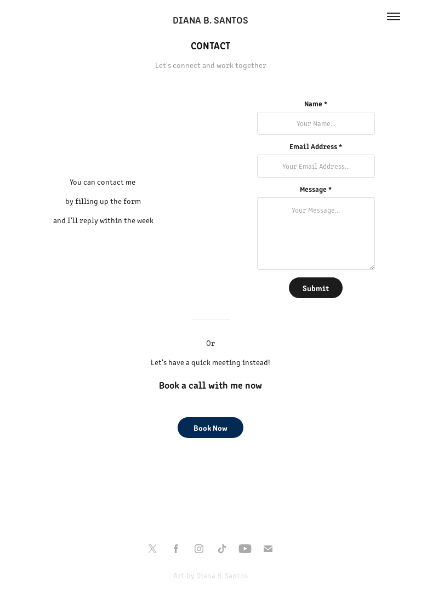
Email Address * (315, 146)
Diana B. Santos (210, 19)
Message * (316, 189)
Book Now (210, 427)
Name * (315, 103)
